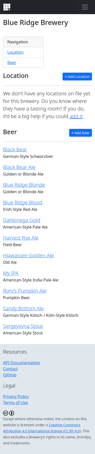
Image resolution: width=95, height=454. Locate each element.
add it (76, 116)
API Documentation (21, 362)
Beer (11, 62)
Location (15, 52)
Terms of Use (15, 402)
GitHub (9, 375)
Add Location (77, 76)
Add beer (80, 132)
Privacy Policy (16, 396)
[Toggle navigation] (85, 7)
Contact (10, 369)
